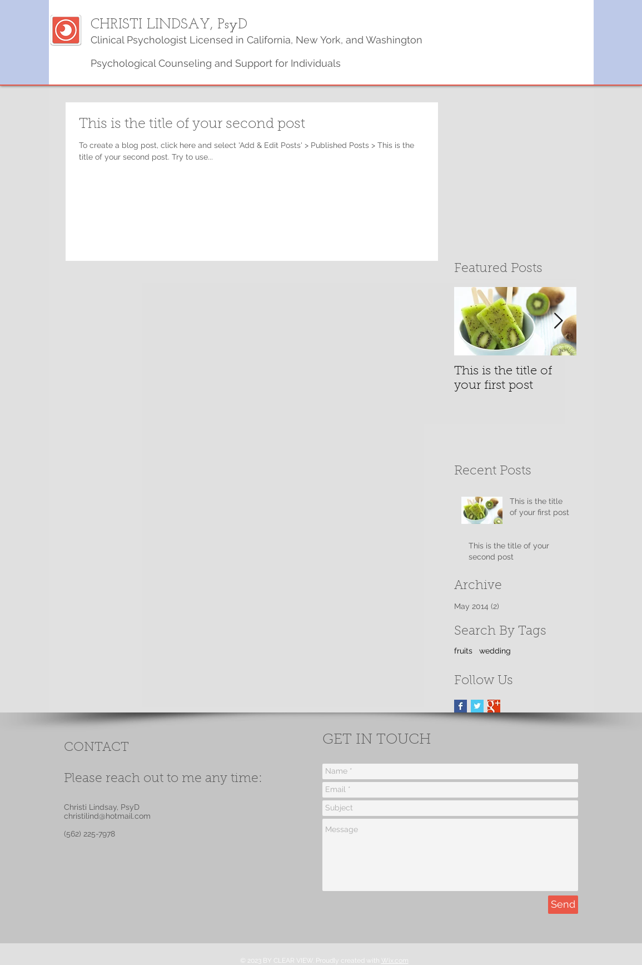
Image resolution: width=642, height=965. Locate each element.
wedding (495, 650)
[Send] (563, 904)
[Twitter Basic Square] (477, 706)
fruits (463, 650)
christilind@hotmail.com (107, 815)
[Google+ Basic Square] (493, 706)
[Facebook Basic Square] (460, 706)
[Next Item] (559, 321)
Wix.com (395, 960)
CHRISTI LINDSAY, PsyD (169, 24)
